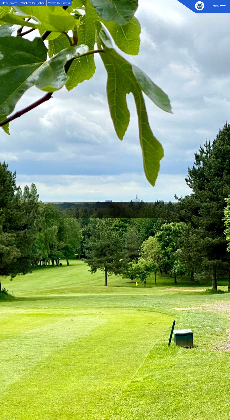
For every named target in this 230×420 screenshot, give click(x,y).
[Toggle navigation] (219, 5)
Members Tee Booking (33, 2)
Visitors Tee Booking (59, 2)
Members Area (9, 2)
